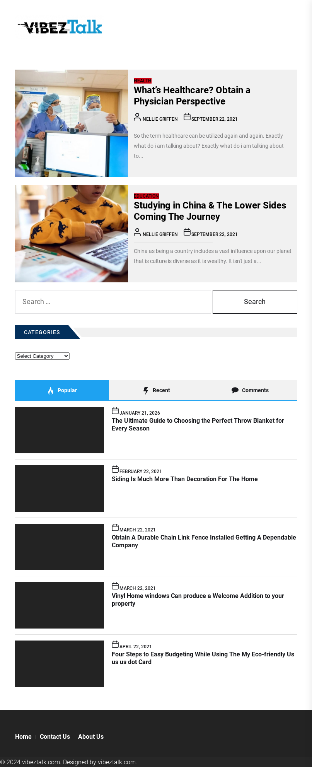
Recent (156, 391)
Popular (62, 391)
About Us (91, 736)
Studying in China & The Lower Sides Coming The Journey (210, 211)
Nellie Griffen (160, 119)
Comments (250, 391)
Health (143, 81)
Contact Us (55, 736)
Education (146, 196)
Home (23, 736)
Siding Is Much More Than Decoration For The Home (185, 479)
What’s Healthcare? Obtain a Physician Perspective (192, 96)
